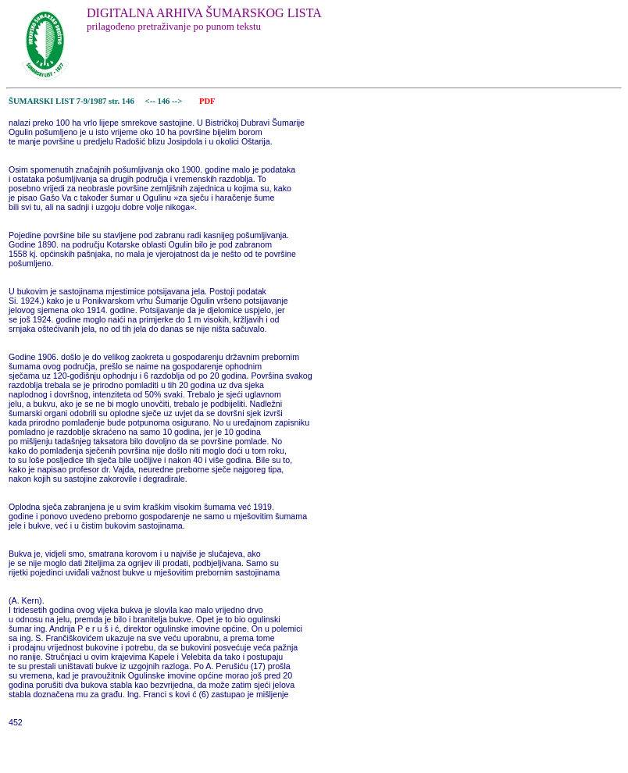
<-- (150, 101)
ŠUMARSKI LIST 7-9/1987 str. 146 (71, 101)
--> (178, 101)
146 (164, 101)
